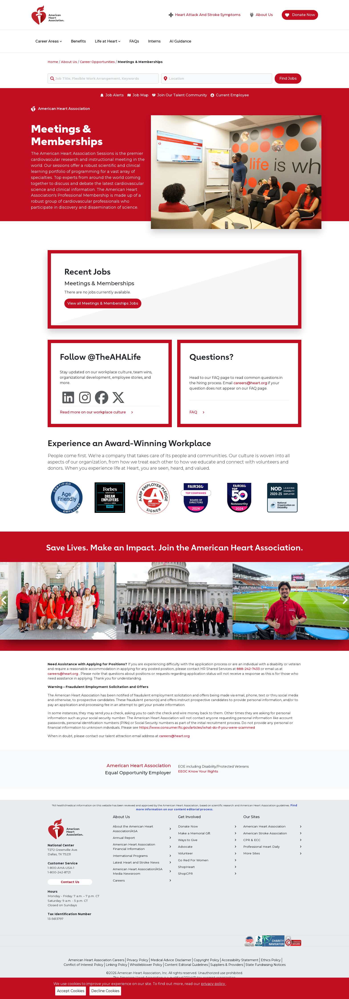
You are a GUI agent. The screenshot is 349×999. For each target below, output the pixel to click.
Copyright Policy (206, 960)
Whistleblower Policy (146, 965)
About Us (261, 15)
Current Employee (230, 95)
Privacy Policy (137, 960)
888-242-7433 (248, 669)
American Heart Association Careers (96, 960)
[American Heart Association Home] (66, 15)
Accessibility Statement (240, 960)
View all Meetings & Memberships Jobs (102, 303)
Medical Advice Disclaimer (171, 960)
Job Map (137, 95)
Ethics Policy (271, 960)
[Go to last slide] (4, 600)
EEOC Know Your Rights (198, 771)
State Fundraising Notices (266, 965)
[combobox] (103, 78)
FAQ (196, 412)
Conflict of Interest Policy (83, 965)
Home (53, 62)
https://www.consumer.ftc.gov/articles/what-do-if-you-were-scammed (197, 728)
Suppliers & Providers (226, 965)
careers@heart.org (250, 383)
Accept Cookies (70, 991)
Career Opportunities (97, 62)
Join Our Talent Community (179, 95)
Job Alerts (112, 95)
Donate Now (300, 15)
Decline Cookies (105, 991)
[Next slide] (344, 600)
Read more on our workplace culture (96, 412)
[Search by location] (216, 78)
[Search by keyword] (103, 78)
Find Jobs (288, 78)
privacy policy (213, 984)
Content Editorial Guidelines (186, 965)
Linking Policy (116, 965)
